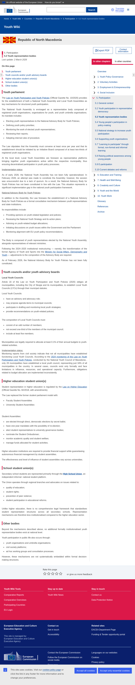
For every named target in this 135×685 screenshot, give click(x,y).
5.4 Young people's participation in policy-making (112, 123)
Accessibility (53, 634)
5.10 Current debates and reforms (112, 169)
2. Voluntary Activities (107, 82)
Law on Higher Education (75, 387)
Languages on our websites (104, 653)
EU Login (8, 610)
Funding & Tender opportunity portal (108, 634)
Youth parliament (13, 71)
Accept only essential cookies (115, 670)
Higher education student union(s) (21, 79)
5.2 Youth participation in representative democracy (115, 110)
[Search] (66, 9)
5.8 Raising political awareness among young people (114, 157)
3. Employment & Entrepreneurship (113, 87)
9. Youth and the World (108, 191)
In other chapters (101, 61)
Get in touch (53, 630)
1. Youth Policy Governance (110, 77)
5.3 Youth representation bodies (112, 117)
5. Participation (69, 19)
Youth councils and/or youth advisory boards (26, 75)
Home (6, 19)
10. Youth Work (104, 196)
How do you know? (54, 2)
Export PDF (103, 50)
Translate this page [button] (119, 10)
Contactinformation (123, 50)
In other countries (123, 61)
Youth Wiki (16, 19)
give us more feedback (80, 574)
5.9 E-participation (105, 164)
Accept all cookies (86, 670)
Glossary (101, 201)
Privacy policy (97, 662)
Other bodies (11, 86)
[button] (112, 9)
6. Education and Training (109, 175)
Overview (101, 71)
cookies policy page (51, 670)
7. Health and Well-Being (109, 180)
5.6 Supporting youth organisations (113, 139)
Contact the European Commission (64, 653)
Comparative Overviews (15, 600)
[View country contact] (124, 50)
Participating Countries (14, 605)
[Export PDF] (103, 50)
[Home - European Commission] (18, 10)
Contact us (96, 595)
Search (91, 10)
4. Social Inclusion (105, 92)
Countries (28, 19)
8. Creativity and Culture (108, 185)
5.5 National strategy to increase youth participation (114, 132)
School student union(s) (16, 82)
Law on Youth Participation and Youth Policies (28, 98)
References (102, 206)
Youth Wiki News (55, 595)
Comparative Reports (14, 595)
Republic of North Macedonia (48, 19)
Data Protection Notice (102, 600)
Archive (100, 212)
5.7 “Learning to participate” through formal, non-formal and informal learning (113, 147)
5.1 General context (106, 103)
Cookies (95, 657)
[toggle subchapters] (94, 76)
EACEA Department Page (103, 630)
